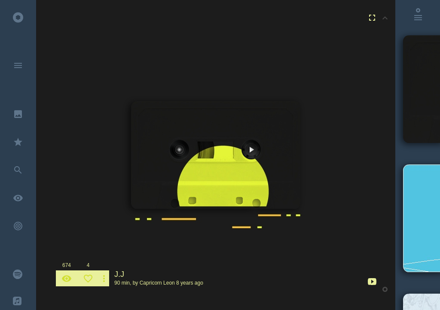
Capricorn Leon (157, 283)
